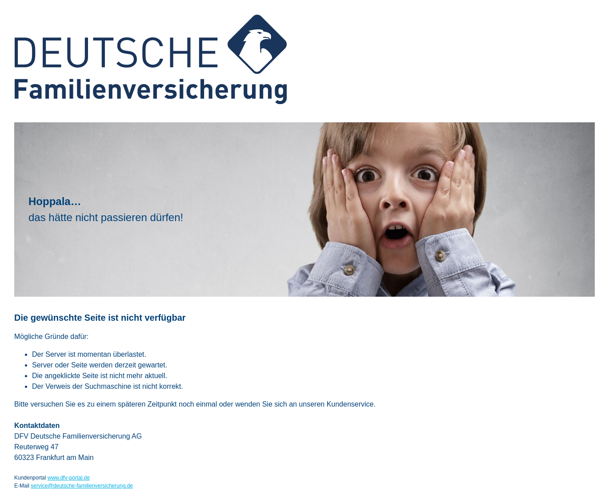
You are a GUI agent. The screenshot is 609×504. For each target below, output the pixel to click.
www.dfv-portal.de (69, 478)
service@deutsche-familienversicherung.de (82, 486)
